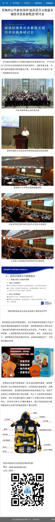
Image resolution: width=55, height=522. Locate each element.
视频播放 (49, 3)
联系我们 (36, 519)
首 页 (7, 3)
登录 (53, 519)
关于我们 (17, 3)
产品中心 (28, 3)
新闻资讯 (39, 3)
